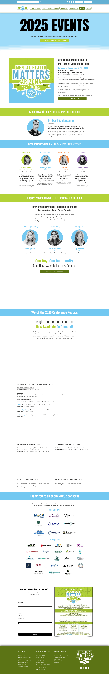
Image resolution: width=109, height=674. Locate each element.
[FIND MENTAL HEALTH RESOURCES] (54, 40)
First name (20, 597)
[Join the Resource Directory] (61, 657)
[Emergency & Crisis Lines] (24, 663)
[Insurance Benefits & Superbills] (25, 661)
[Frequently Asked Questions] (61, 661)
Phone (19, 613)
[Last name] (34, 605)
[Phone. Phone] (36, 615)
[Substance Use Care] (43, 663)
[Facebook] (67, 2)
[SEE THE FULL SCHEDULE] (54, 271)
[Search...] (27, 2)
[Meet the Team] (61, 659)
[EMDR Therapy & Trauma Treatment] (43, 664)
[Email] (34, 610)
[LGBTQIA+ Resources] (43, 669)
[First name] (34, 599)
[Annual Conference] (61, 654)
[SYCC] (24, 668)
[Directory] (88, 2)
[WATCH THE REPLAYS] (72, 98)
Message (20, 623)
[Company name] (34, 621)
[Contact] (79, 2)
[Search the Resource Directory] (25, 654)
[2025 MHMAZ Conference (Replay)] (62, 656)
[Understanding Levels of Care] (25, 657)
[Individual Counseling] (43, 661)
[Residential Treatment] (43, 657)
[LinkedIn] (71, 2)
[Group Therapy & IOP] (43, 656)
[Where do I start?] (24, 656)
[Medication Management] (43, 654)
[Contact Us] (61, 663)
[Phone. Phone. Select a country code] (20, 616)
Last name (20, 602)
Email (19, 607)
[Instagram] (69, 2)
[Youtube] (73, 2)
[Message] (35, 628)
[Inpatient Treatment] (43, 659)
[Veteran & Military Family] (43, 668)
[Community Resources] (24, 666)
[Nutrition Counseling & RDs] (43, 666)
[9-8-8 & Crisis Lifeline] (24, 664)
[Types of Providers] (24, 659)
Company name (21, 618)
